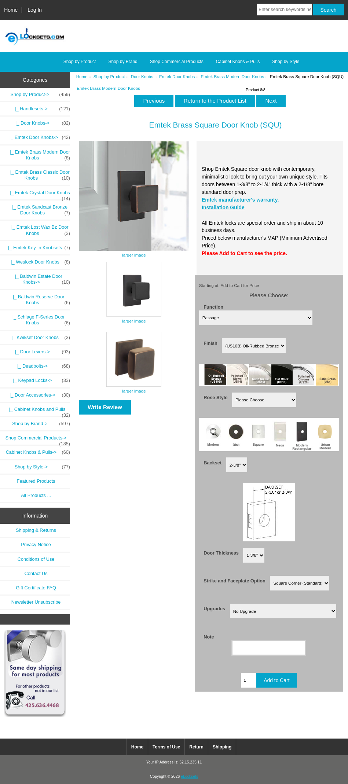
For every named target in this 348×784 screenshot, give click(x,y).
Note (209, 636)
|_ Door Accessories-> (38, 395)
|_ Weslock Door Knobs (38, 262)
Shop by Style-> (42, 467)
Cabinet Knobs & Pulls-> (38, 452)
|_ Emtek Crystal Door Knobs (36, 194)
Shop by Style (285, 61)
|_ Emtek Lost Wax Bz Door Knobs (36, 230)
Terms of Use (166, 747)
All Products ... (36, 495)
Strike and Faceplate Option (234, 581)
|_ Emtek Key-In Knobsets (36, 248)
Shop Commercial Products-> (38, 440)
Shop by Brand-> (41, 424)
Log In (35, 10)
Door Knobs (142, 76)
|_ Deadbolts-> (42, 366)
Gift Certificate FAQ (36, 587)
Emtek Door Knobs (177, 76)
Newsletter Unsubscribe (36, 602)
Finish (210, 343)
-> (40, 94)
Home (11, 10)
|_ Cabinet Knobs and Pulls (38, 411)
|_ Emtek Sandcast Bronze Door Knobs (37, 210)
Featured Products (36, 481)
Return (196, 747)
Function (213, 307)
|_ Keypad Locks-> (40, 380)
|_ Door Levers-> (41, 352)
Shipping (222, 747)
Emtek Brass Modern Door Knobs (232, 76)
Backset (212, 462)
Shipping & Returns (36, 530)
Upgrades (214, 608)
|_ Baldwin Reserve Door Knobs (39, 300)
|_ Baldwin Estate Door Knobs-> (40, 279)
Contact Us (36, 573)
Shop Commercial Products (177, 61)
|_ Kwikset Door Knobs (38, 338)
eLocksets (189, 776)
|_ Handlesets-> (41, 109)
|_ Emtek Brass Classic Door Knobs (36, 175)
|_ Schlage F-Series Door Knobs (38, 320)
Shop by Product (109, 76)
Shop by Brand (122, 61)
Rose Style (215, 397)
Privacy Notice (36, 544)
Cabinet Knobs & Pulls (238, 61)
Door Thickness (221, 553)
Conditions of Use (36, 559)
